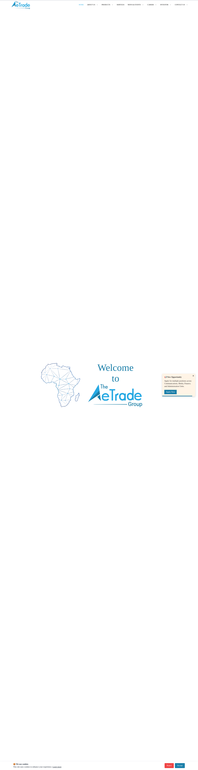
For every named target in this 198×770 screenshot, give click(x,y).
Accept (180, 765)
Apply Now (170, 392)
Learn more (57, 767)
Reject (169, 765)
